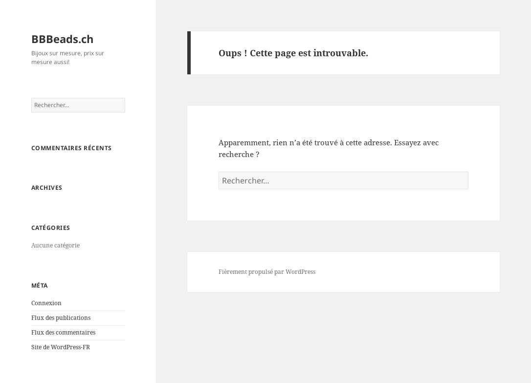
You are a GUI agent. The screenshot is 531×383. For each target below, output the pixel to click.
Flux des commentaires (63, 332)
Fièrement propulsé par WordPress (267, 272)
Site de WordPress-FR (60, 347)
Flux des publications (60, 318)
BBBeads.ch (62, 38)
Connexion (46, 303)
